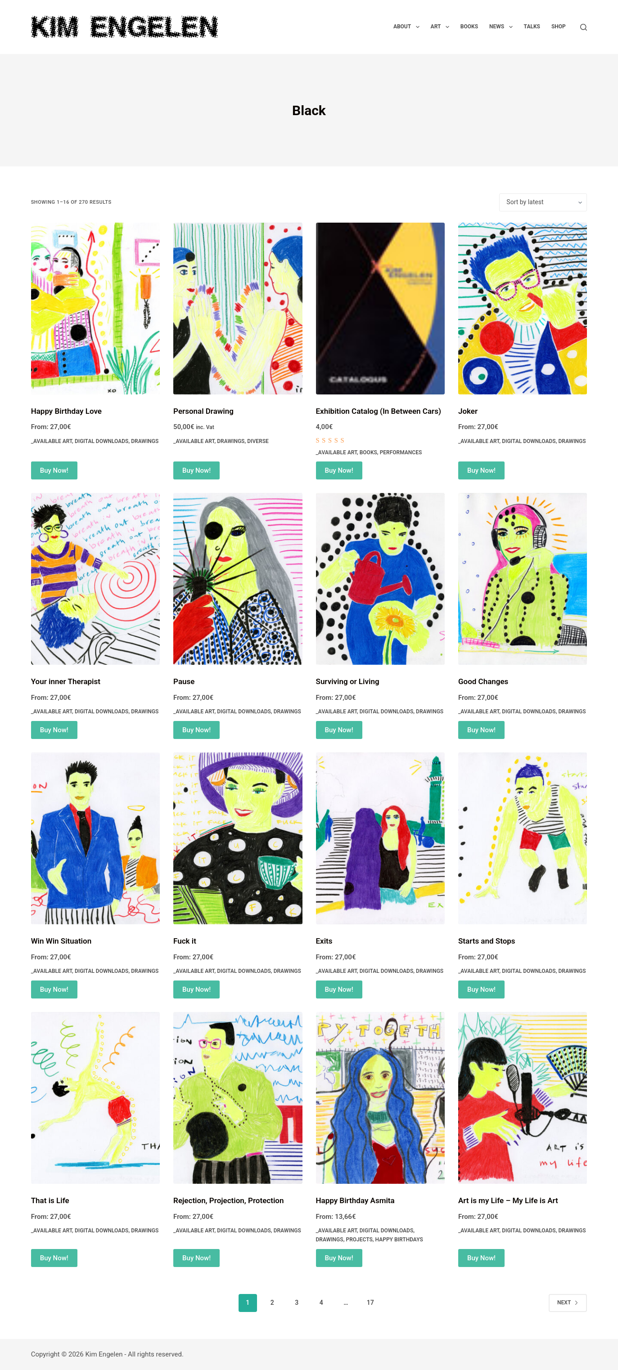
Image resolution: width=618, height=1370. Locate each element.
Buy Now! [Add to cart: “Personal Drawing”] (196, 470)
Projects (359, 1239)
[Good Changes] (522, 579)
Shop (558, 26)
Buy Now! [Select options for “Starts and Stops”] (481, 989)
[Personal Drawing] (237, 308)
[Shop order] (543, 202)
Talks (532, 26)
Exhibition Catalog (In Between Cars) (378, 411)
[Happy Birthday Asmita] (380, 1098)
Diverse (258, 441)
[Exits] (380, 838)
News (502, 27)
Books (469, 26)
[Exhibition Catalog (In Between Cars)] (380, 308)
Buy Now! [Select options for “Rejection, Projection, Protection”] (196, 1258)
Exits (324, 940)
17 (370, 1302)
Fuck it (184, 940)
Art (442, 27)
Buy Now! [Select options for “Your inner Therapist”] (54, 730)
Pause (183, 681)
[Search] (583, 27)
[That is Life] (95, 1098)
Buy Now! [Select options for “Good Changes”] (481, 730)
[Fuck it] (237, 838)
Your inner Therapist (65, 681)
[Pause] (237, 579)
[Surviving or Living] (380, 579)
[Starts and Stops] (522, 838)
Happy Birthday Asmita (355, 1200)
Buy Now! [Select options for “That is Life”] (54, 1258)
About (408, 27)
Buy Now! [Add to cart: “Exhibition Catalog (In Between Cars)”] (339, 470)
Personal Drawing (203, 411)
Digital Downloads (102, 441)
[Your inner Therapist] (95, 579)
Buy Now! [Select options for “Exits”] (339, 989)
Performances (401, 452)
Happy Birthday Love (66, 411)
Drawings (144, 441)
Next (567, 1302)
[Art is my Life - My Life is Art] (522, 1098)
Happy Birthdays (399, 1239)
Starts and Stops (486, 940)
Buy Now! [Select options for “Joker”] (481, 470)
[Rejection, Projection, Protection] (237, 1098)
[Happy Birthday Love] (95, 308)
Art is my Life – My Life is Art (508, 1200)
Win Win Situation (61, 940)
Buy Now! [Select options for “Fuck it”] (196, 989)
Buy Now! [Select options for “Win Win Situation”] (54, 989)
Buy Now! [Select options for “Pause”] (196, 730)
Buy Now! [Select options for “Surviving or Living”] (339, 730)
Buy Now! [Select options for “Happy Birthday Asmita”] (339, 1258)
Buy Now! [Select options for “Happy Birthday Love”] (54, 470)
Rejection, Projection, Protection (228, 1200)
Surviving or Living (347, 681)
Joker (468, 411)
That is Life (50, 1200)
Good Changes (483, 681)
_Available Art (51, 441)
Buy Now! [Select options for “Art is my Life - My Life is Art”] (481, 1258)
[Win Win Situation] (95, 838)
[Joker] (522, 308)
